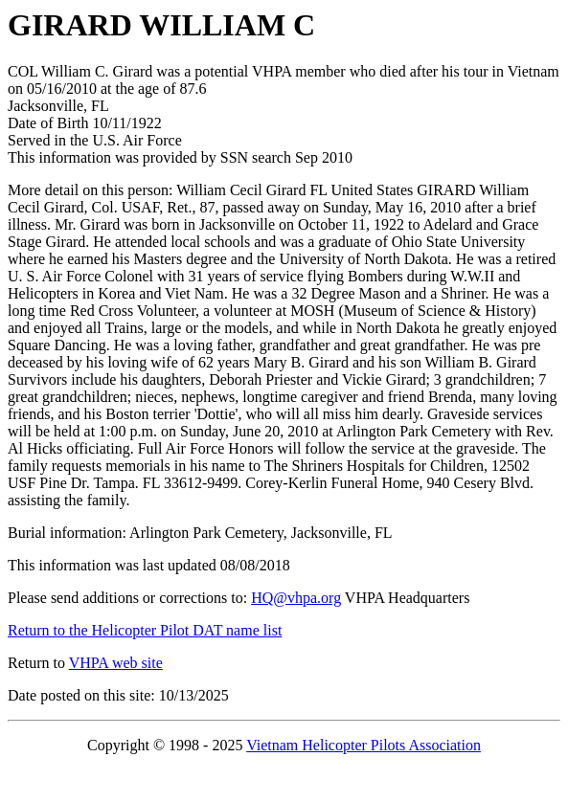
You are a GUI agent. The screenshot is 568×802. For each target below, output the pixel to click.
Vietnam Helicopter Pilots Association (363, 745)
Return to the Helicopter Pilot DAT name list (145, 630)
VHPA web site (116, 663)
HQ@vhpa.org (296, 598)
